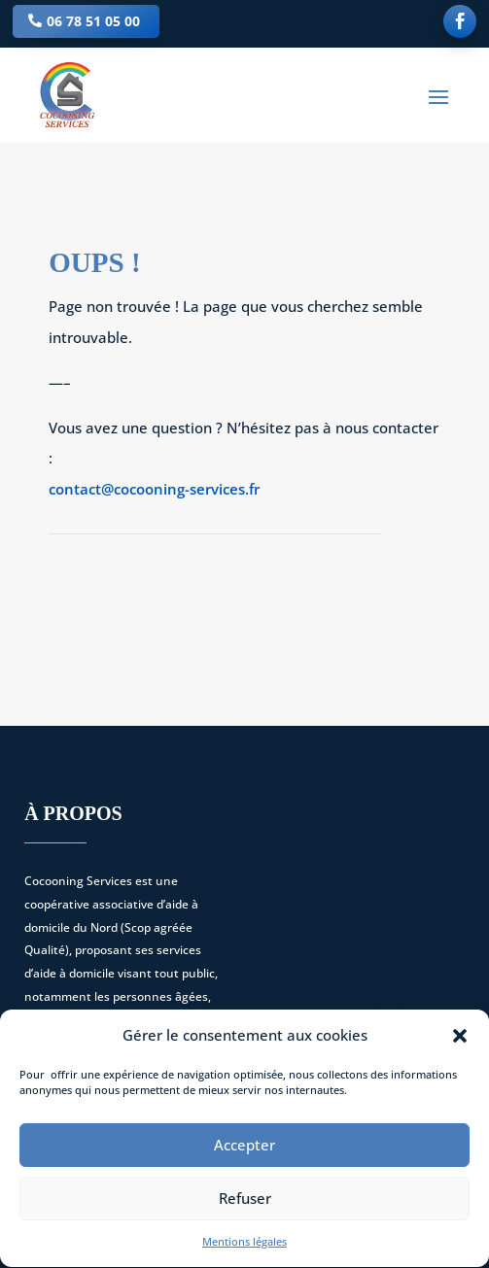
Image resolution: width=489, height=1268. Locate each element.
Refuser (245, 1204)
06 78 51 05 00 (93, 21)
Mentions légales (244, 1246)
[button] (460, 1040)
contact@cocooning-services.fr (154, 488)
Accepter (244, 1150)
